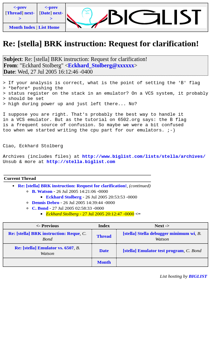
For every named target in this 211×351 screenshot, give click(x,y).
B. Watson (42, 209)
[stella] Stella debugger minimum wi (159, 251)
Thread (14, 12)
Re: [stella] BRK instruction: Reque (44, 251)
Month (104, 280)
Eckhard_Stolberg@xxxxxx (101, 65)
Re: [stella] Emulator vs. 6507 (44, 265)
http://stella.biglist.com (81, 178)
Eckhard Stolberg (63, 214)
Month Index (22, 27)
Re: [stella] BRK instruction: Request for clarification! (72, 203)
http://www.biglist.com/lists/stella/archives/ (143, 172)
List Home (49, 27)
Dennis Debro (45, 220)
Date (45, 12)
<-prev (20, 7)
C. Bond (40, 226)
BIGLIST (198, 294)
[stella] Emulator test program (153, 268)
